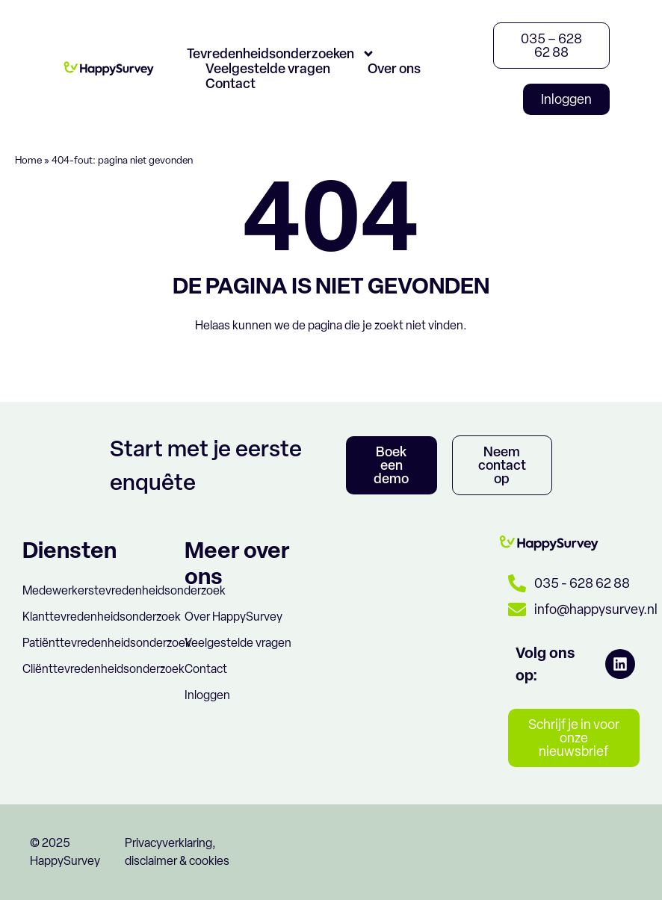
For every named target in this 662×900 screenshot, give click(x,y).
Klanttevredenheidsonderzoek (101, 616)
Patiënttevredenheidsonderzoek (106, 643)
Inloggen (207, 695)
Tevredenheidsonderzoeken (281, 53)
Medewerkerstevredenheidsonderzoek (124, 590)
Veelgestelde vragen (267, 68)
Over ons (394, 68)
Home (28, 160)
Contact (230, 83)
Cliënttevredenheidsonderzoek (103, 669)
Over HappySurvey (233, 616)
